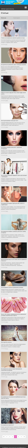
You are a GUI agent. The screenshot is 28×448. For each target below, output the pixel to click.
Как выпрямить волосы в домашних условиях (12, 287)
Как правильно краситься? (7, 425)
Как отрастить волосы (6, 342)
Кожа (6, 44)
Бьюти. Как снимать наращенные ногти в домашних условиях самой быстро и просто (13, 315)
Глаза (6, 155)
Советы (6, 100)
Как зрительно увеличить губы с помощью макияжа (13, 64)
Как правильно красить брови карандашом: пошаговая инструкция (11, 369)
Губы (6, 72)
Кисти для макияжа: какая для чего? (9, 120)
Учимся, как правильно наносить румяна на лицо (13, 38)
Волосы (6, 239)
